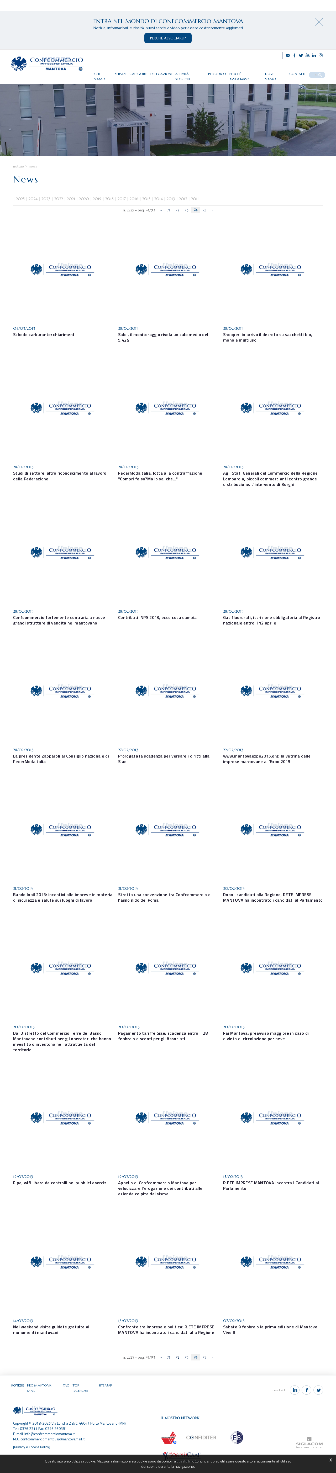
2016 (134, 210)
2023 (45, 210)
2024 (33, 210)
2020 (84, 210)
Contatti (302, 72)
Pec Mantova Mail (44, 1396)
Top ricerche (84, 1396)
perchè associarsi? (168, 38)
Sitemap (105, 1396)
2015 (146, 210)
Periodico (225, 72)
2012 (183, 210)
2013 (171, 210)
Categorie (147, 72)
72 (177, 222)
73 (186, 222)
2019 (97, 210)
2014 (158, 210)
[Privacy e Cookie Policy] (32, 1453)
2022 (58, 210)
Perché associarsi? (252, 72)
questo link (184, 1461)
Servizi (129, 72)
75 (204, 222)
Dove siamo (281, 72)
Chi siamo (112, 72)
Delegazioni (170, 72)
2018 (109, 210)
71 (168, 222)
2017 (122, 210)
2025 (20, 210)
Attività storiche (199, 72)
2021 (71, 210)
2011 (195, 210)
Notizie (18, 178)
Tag (67, 1396)
